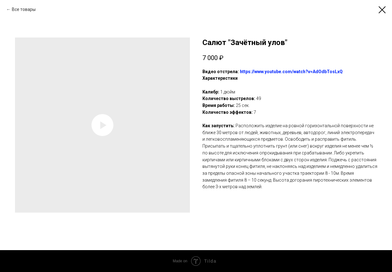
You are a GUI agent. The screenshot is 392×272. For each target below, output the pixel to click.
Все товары (24, 9)
